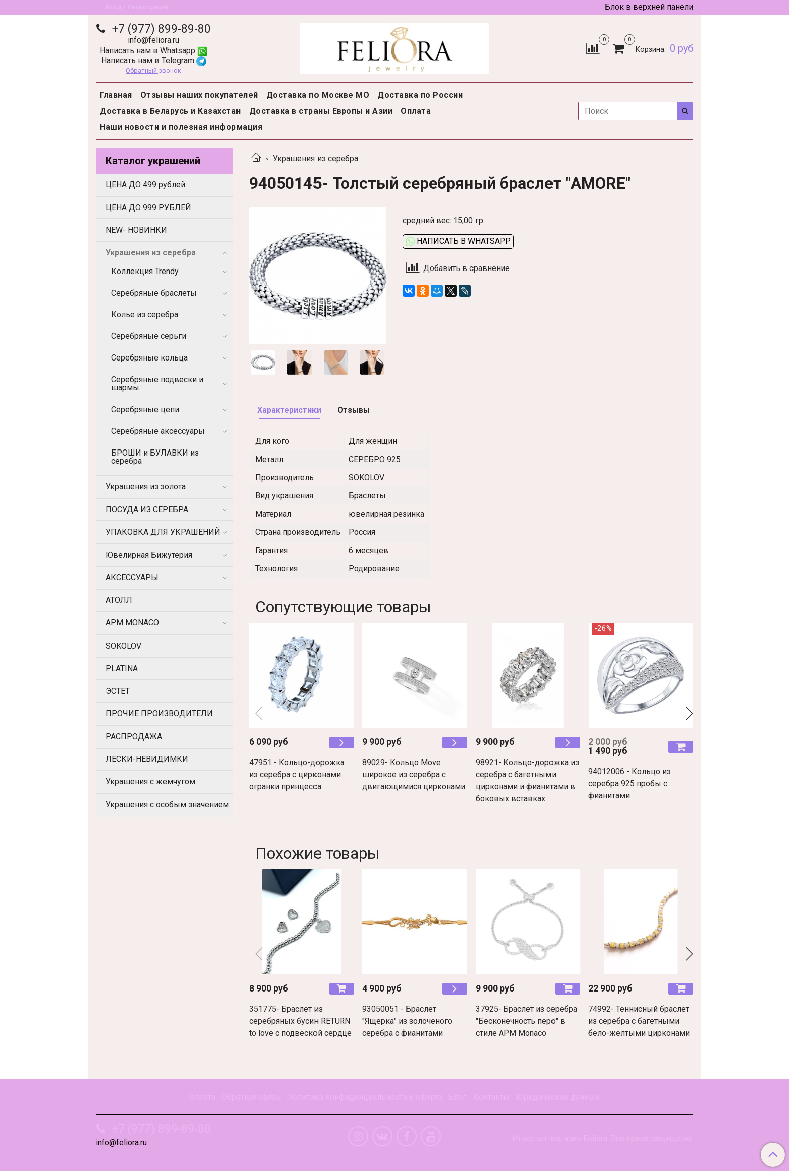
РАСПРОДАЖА (134, 736)
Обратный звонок (153, 71)
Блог (457, 1097)
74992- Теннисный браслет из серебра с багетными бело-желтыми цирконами (639, 1021)
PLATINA (122, 668)
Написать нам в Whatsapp (153, 50)
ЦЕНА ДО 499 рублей (145, 184)
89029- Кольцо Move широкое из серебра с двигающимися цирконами (413, 774)
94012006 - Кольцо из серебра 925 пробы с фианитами (629, 783)
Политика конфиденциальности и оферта (364, 1097)
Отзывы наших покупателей (199, 95)
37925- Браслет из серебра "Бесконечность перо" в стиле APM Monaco (526, 1021)
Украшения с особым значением (167, 804)
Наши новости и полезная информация (181, 127)
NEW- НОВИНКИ (136, 230)
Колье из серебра (144, 314)
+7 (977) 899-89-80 (160, 29)
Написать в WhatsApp (458, 241)
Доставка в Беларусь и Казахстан (170, 111)
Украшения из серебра (315, 158)
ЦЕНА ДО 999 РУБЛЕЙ (148, 207)
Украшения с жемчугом (150, 781)
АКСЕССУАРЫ (132, 577)
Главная (116, 95)
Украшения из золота (146, 486)
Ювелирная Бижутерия (149, 555)
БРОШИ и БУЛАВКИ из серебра (155, 457)
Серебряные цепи (145, 409)
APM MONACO (132, 622)
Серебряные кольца (149, 358)
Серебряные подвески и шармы (157, 383)
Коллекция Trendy (145, 271)
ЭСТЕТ (118, 691)
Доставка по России (420, 95)
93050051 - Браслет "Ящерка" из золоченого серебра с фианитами (407, 1021)
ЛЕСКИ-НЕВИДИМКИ (147, 759)
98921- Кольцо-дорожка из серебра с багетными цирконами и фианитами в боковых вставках (527, 780)
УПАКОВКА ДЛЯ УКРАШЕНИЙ (163, 532)
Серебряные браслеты (154, 293)
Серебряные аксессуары (158, 431)
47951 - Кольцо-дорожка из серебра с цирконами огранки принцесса (296, 774)
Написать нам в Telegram (153, 60)
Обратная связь (251, 1097)
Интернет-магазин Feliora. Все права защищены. (602, 1139)
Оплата (416, 111)
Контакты (491, 1097)
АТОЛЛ (119, 600)
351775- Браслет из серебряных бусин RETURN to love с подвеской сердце (300, 1021)
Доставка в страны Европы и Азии (321, 111)
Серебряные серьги (148, 336)
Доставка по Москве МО (318, 95)
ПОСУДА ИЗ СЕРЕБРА (147, 509)
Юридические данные (558, 1097)
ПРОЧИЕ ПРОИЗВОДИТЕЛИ (159, 713)
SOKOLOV (123, 646)
